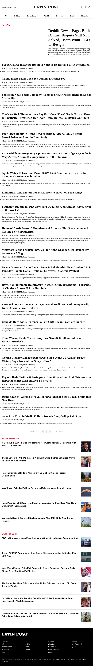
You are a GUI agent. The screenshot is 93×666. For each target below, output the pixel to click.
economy (5, 649)
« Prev (32, 431)
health (27, 649)
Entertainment (32, 16)
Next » (61, 431)
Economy (59, 16)
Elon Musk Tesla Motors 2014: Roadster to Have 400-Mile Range (42, 192)
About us (51, 644)
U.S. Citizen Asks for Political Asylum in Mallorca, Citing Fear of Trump (36, 488)
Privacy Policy (53, 649)
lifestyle (5, 652)
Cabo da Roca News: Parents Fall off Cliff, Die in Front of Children (43, 321)
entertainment (7, 647)
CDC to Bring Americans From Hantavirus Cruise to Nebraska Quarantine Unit (40, 538)
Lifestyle (84, 16)
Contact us (52, 647)
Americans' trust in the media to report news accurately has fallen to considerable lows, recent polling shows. (37, 423)
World (46, 16)
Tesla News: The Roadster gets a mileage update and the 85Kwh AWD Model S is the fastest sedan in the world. (38, 199)
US (6, 16)
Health (72, 16)
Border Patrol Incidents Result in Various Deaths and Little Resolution (45, 64)
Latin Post (46, 7)
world (27, 647)
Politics (17, 16)
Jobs (50, 652)
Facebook (78, 644)
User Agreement (61, 659)
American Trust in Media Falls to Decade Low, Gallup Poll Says (41, 416)
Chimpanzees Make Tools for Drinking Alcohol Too (33, 78)
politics (27, 644)
